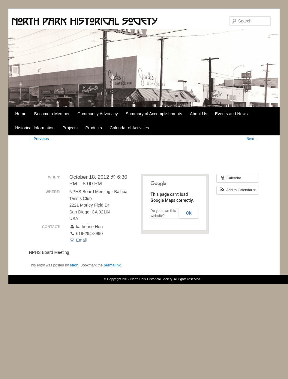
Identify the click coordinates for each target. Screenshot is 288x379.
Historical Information (35, 127)
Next (253, 139)
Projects (70, 127)
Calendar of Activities (129, 127)
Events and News (231, 113)
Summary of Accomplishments (154, 113)
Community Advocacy (97, 113)
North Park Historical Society (84, 21)
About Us (198, 113)
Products (94, 127)
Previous (39, 139)
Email (78, 240)
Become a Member (52, 113)
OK (189, 213)
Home (20, 113)
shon (74, 265)
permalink (112, 265)
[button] (238, 190)
